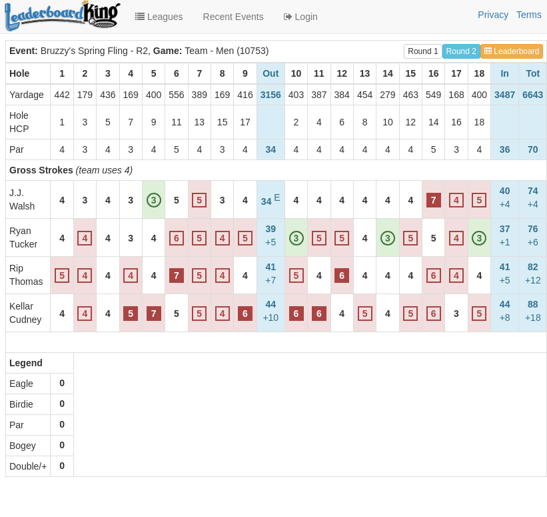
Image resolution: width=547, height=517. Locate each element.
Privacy (493, 14)
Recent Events (233, 16)
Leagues (159, 16)
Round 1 (423, 51)
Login (301, 16)
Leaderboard (511, 51)
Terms (529, 14)
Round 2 (461, 51)
